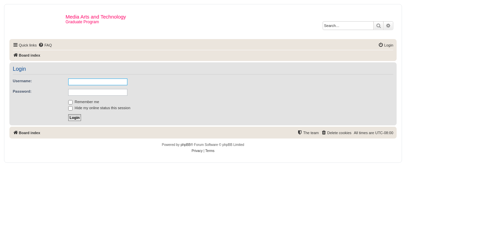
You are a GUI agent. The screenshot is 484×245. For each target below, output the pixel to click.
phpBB (185, 145)
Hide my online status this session (99, 108)
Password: (22, 91)
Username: (22, 81)
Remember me (83, 102)
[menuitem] (45, 45)
